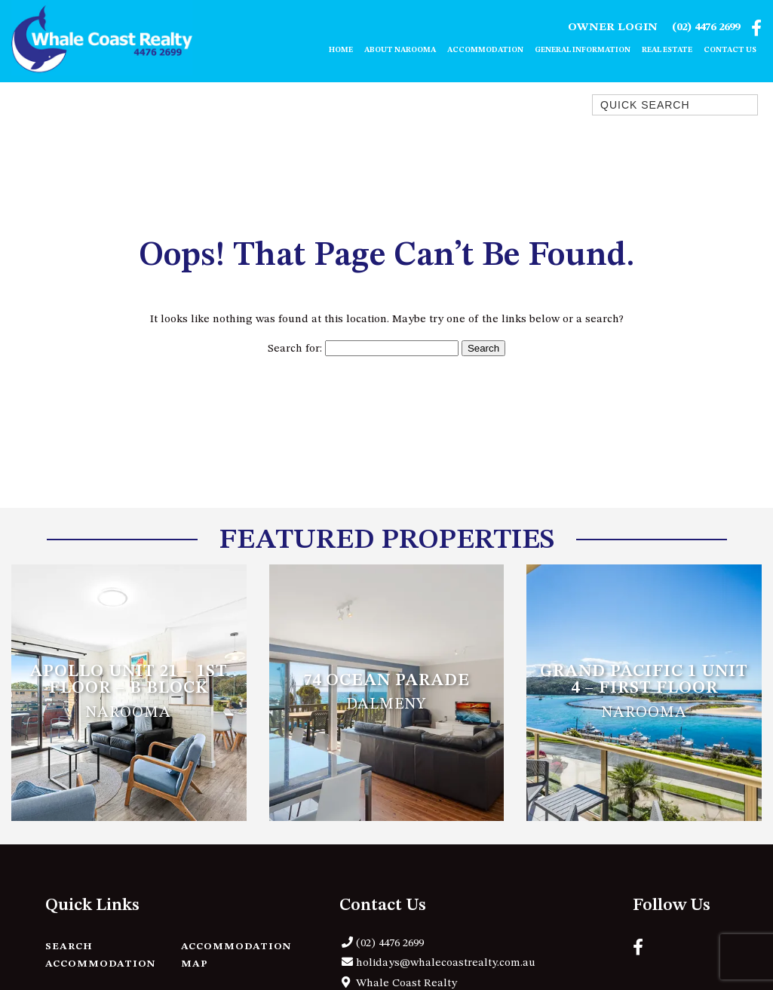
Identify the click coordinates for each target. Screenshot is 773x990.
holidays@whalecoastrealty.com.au (445, 963)
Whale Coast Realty (406, 983)
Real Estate (667, 50)
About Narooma (400, 50)
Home (341, 50)
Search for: (295, 349)
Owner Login (613, 27)
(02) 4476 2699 (706, 27)
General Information (582, 50)
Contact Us (730, 50)
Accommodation (485, 50)
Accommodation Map (236, 955)
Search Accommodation (100, 955)
